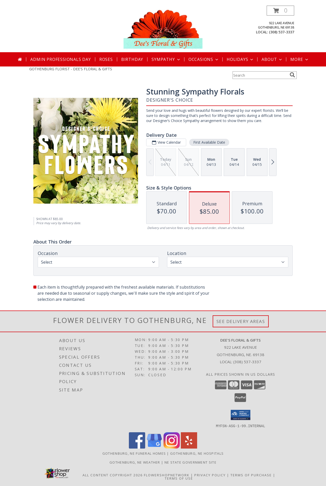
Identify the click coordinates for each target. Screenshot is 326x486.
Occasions (203, 59)
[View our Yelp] (189, 446)
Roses (106, 59)
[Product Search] (260, 75)
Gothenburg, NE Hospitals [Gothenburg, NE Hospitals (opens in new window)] (197, 453)
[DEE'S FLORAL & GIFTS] (163, 28)
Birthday (132, 59)
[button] (280, 11)
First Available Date (209, 142)
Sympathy (166, 59)
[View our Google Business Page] (154, 446)
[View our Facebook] (137, 446)
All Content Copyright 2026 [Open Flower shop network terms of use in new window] (113, 474)
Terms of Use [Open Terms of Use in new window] (179, 478)
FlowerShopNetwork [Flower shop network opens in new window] (166, 474)
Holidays (240, 59)
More (299, 59)
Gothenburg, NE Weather (135, 462)
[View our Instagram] (172, 446)
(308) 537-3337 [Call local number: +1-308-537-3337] (281, 32)
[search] (292, 75)
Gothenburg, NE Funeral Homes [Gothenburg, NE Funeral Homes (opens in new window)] (134, 453)
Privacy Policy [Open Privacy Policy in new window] (210, 474)
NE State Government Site (190, 462)
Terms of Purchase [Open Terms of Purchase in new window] (251, 474)
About (272, 59)
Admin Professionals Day (60, 59)
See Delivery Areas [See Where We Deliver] (240, 321)
